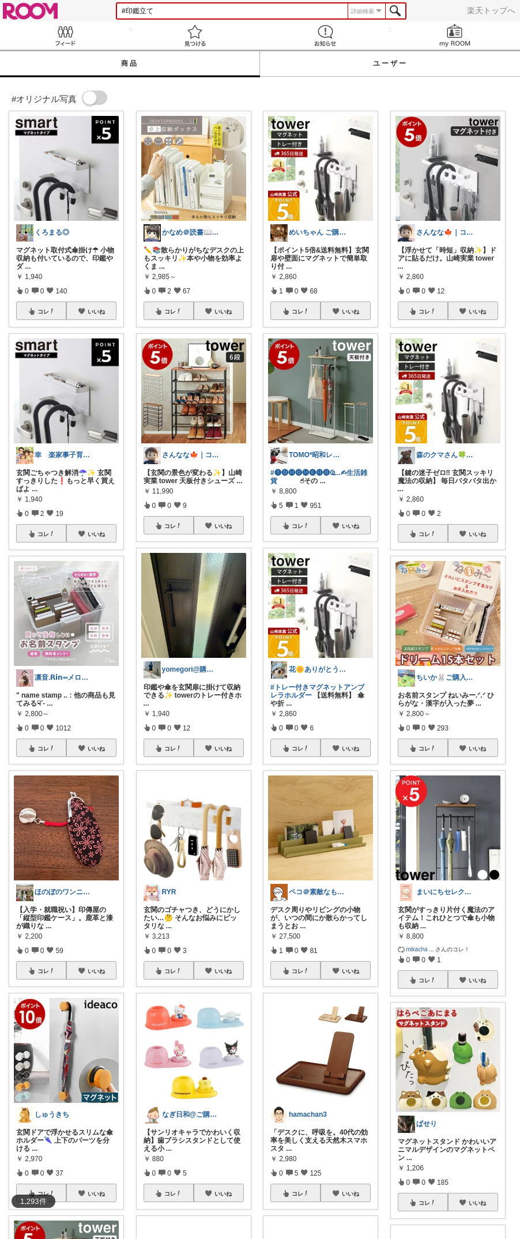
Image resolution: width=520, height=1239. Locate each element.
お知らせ (325, 35)
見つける (195, 35)
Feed (65, 35)
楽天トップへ (491, 10)
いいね (96, 311)
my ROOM (455, 35)
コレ (46, 311)
